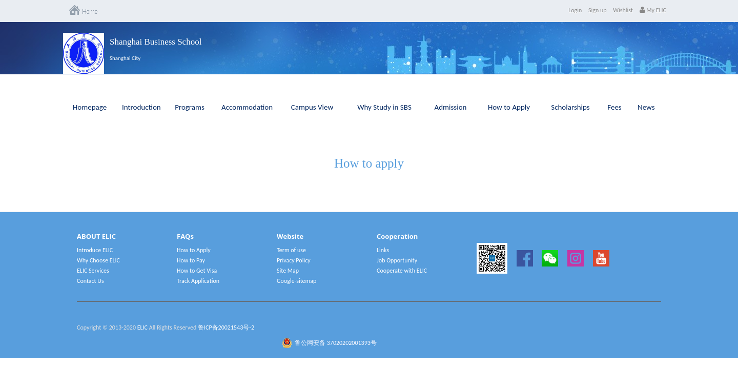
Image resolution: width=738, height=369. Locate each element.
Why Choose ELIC (98, 260)
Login (575, 10)
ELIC (142, 327)
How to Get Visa (197, 270)
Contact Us (90, 280)
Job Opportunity (397, 260)
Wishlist (623, 10)
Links (383, 250)
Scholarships (570, 107)
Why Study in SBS (384, 107)
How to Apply (509, 107)
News (646, 107)
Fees (614, 107)
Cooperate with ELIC (402, 270)
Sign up (597, 10)
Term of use (291, 250)
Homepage (90, 107)
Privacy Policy (294, 260)
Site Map (288, 270)
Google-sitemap (296, 280)
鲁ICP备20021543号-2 (226, 327)
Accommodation (247, 107)
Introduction (141, 107)
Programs (189, 107)
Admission (451, 107)
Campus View (312, 107)
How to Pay (191, 260)
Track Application (198, 280)
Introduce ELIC (95, 250)
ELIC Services (93, 270)
